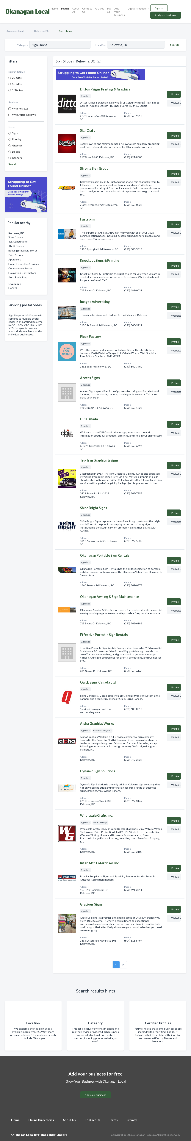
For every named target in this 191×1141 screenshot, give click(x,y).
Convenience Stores (20, 268)
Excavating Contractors (22, 272)
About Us (75, 10)
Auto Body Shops (18, 277)
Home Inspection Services (23, 263)
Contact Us (87, 10)
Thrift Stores (16, 246)
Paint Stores (15, 255)
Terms (113, 1120)
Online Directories (41, 1120)
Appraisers (14, 259)
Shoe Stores (15, 237)
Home (54, 8)
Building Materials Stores (22, 250)
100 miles (17, 90)
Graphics (17, 145)
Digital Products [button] (137, 8)
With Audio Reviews (24, 114)
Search (65, 8)
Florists (12, 287)
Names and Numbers (52, 1134)
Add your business (119, 11)
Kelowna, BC (41, 30)
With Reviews (20, 108)
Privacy (131, 1120)
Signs (15, 133)
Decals (16, 151)
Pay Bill (109, 10)
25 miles (17, 77)
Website (176, 103)
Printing (16, 139)
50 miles (17, 83)
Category (22, 45)
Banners (17, 157)
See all (12, 164)
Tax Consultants (18, 241)
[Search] (173, 44)
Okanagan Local (15, 30)
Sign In (159, 8)
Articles (99, 8)
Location (101, 45)
